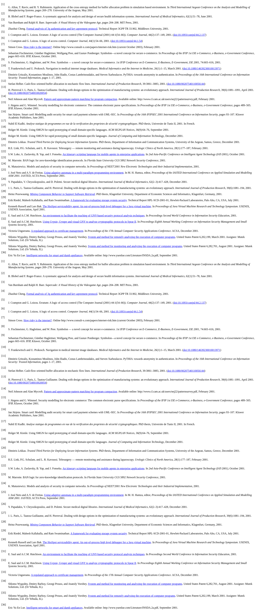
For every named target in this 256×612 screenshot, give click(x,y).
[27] (3, 184)
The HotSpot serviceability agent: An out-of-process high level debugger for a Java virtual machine (97, 206)
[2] (3, 13)
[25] (3, 169)
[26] (3, 178)
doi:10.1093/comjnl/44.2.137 (189, 34)
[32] (3, 218)
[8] (3, 50)
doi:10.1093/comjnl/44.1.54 (126, 40)
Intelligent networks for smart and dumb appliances (54, 255)
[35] (3, 243)
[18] (3, 126)
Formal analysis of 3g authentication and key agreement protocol (61, 28)
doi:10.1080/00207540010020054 (27, 93)
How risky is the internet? (38, 47)
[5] (3, 31)
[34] (3, 233)
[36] (3, 252)
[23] (3, 157)
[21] (3, 145)
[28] (3, 191)
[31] (3, 212)
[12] (3, 80)
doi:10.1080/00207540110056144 (185, 83)
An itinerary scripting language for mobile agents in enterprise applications (103, 154)
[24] (3, 163)
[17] (3, 120)
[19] (3, 132)
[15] (3, 102)
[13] (3, 86)
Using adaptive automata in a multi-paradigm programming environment (84, 172)
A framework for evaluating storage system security (98, 200)
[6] (3, 37)
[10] (3, 65)
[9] (3, 59)
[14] (3, 96)
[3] (3, 19)
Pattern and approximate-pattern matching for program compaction (80, 99)
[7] (3, 44)
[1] (3, 4)
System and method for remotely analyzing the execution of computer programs (131, 237)
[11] (3, 71)
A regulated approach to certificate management (57, 230)
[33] (3, 227)
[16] (3, 111)
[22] (3, 151)
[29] (3, 197)
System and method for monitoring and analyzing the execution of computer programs (135, 246)
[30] (3, 203)
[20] (3, 139)
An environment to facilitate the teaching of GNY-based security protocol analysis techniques (94, 215)
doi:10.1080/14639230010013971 (201, 68)
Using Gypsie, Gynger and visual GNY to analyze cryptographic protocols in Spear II (89, 221)
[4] (3, 25)
